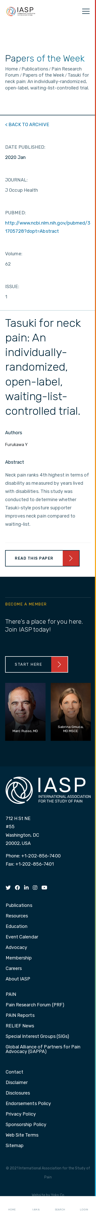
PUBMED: (15, 213)
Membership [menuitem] (19, 958)
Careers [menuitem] (14, 968)
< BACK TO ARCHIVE (27, 124)
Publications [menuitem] (19, 905)
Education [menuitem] (17, 926)
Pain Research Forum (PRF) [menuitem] (35, 1005)
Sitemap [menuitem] (15, 1145)
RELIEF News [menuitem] (20, 1026)
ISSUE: (12, 286)
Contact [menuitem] (15, 1072)
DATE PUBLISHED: (25, 147)
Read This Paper (34, 558)
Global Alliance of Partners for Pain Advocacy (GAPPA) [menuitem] (43, 1049)
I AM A (36, 1205)
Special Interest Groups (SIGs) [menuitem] (37, 1036)
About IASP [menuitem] (18, 979)
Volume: (13, 254)
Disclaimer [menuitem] (17, 1082)
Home (12, 1205)
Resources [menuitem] (17, 916)
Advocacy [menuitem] (16, 947)
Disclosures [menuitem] (18, 1093)
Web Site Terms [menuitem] (22, 1135)
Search (60, 1205)
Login (84, 1205)
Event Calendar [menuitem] (22, 937)
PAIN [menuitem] (11, 994)
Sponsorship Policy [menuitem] (26, 1124)
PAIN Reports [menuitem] (20, 1015)
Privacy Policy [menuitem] (21, 1114)
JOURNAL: (16, 180)
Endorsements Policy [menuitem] (28, 1103)
